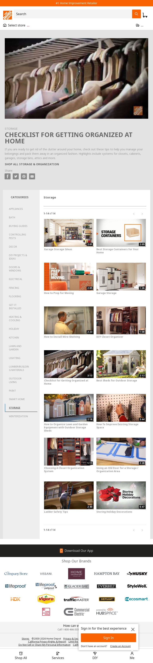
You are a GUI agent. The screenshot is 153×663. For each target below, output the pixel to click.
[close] (133, 629)
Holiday (14, 329)
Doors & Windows (15, 268)
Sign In (108, 638)
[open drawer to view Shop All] (21, 656)
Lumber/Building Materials (19, 368)
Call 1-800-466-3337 (69, 629)
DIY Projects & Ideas (18, 257)
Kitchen (14, 337)
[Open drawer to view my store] (16, 25)
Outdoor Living (15, 380)
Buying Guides (18, 226)
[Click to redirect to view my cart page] (145, 15)
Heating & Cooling (15, 318)
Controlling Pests (17, 236)
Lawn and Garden (15, 347)
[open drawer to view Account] (132, 656)
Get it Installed (15, 306)
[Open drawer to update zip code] (143, 25)
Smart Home (17, 399)
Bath (12, 217)
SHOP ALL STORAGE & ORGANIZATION (32, 164)
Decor (13, 246)
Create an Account (120, 646)
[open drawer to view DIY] (95, 656)
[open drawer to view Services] (58, 656)
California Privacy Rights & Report (47, 641)
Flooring (15, 296)
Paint (12, 390)
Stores (25, 638)
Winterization (18, 416)
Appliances (16, 209)
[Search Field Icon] (136, 14)
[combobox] (74, 14)
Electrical (15, 279)
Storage (14, 407)
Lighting (14, 358)
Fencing (14, 288)
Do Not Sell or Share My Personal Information (45, 644)
